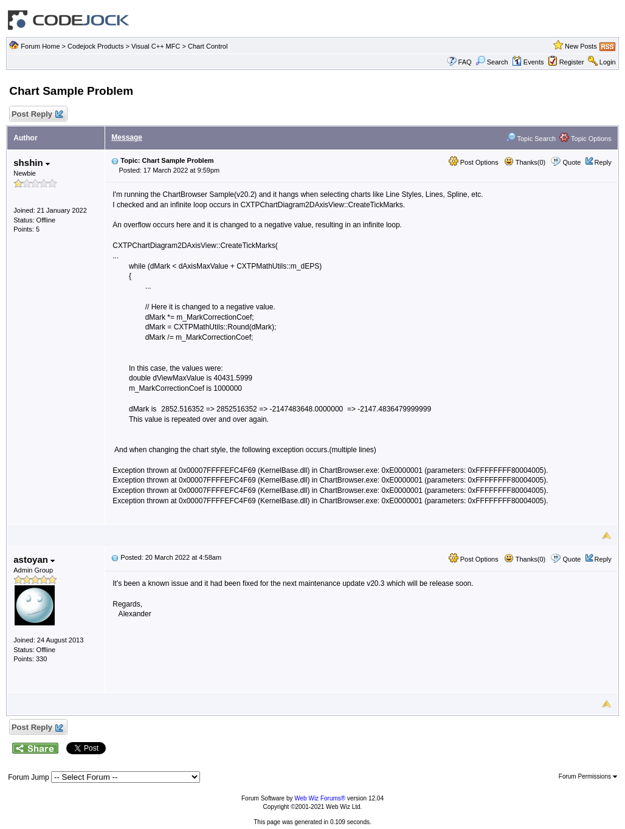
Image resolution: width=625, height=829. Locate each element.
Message (126, 137)
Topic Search (531, 138)
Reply (603, 162)
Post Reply (36, 114)
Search (491, 62)
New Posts (581, 46)
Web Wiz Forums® (319, 798)
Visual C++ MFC (156, 46)
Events (528, 62)
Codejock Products (95, 46)
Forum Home (40, 46)
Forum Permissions (588, 776)
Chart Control (207, 46)
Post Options (474, 162)
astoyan (34, 559)
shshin (31, 162)
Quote (572, 162)
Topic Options (585, 138)
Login (607, 62)
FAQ (465, 62)
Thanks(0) (524, 162)
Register (571, 62)
